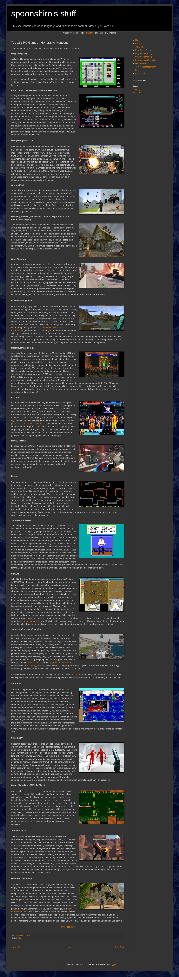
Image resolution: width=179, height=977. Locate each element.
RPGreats (89, 33)
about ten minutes (27, 621)
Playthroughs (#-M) (143, 53)
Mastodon (137, 92)
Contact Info (140, 73)
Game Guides (141, 63)
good (54, 662)
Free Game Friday (143, 50)
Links (137, 70)
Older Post (119, 947)
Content (138, 43)
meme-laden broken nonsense (29, 423)
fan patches (76, 674)
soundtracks (63, 662)
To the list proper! (68, 927)
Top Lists (21, 938)
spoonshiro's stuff (43, 13)
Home (68, 947)
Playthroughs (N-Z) (143, 57)
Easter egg (32, 665)
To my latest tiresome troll (146, 67)
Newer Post (17, 947)
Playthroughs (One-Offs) (145, 60)
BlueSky (136, 90)
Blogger (112, 964)
